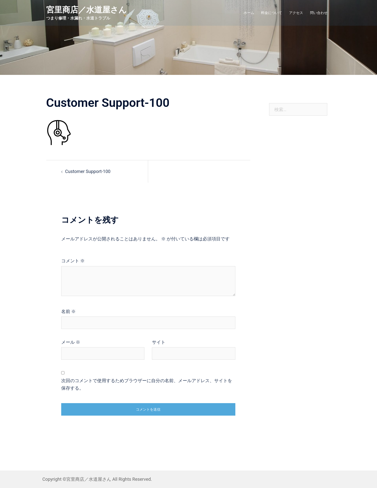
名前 (68, 311)
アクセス (296, 13)
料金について (271, 13)
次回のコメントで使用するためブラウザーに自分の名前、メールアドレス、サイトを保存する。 (146, 384)
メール (70, 342)
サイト (158, 342)
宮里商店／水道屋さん (86, 9)
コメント (73, 260)
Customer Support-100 (88, 171)
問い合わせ (319, 13)
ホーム (249, 13)
